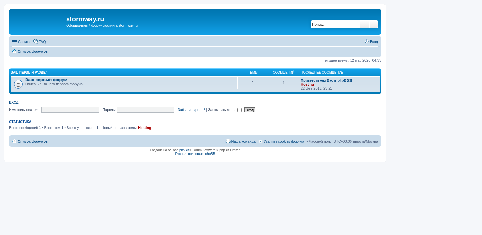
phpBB (184, 150)
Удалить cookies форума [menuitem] (284, 141)
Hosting (307, 84)
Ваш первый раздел (29, 72)
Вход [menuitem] (374, 42)
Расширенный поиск (373, 24)
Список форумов (33, 141)
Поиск (364, 24)
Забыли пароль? (191, 110)
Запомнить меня (225, 110)
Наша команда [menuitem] (243, 141)
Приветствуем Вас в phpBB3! (326, 80)
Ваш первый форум (46, 79)
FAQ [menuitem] (42, 42)
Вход (13, 102)
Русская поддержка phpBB (195, 153)
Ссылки (24, 42)
